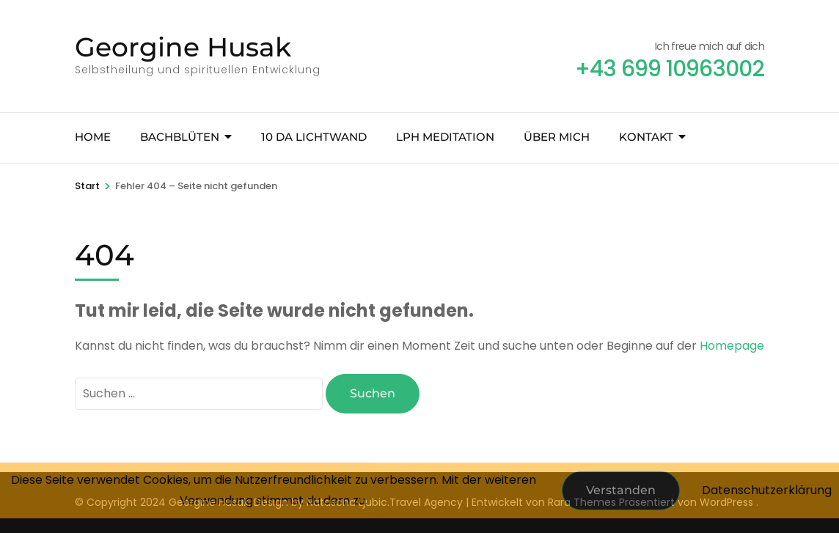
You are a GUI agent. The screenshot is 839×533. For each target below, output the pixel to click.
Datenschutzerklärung (767, 490)
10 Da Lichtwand (314, 137)
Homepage (732, 345)
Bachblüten (179, 137)
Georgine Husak (183, 47)
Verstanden (621, 490)
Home (93, 137)
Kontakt (646, 137)
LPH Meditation (445, 137)
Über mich (557, 137)
